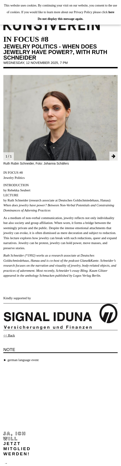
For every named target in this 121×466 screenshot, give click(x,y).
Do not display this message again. (60, 19)
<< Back (9, 335)
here (111, 12)
